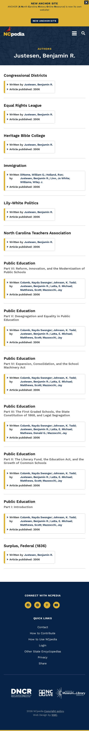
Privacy (42, 657)
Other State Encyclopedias (42, 651)
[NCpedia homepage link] (14, 31)
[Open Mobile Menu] (74, 33)
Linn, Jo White (60, 178)
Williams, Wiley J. (31, 182)
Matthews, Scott (31, 289)
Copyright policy (54, 711)
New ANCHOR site (44, 21)
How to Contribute (42, 633)
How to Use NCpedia (42, 639)
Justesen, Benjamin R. (38, 84)
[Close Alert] (86, 2)
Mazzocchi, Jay (52, 289)
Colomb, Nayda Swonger (36, 282)
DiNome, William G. (33, 174)
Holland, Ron (54, 174)
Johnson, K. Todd (64, 282)
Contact (42, 627)
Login (42, 645)
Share (43, 663)
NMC (54, 715)
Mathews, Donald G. (33, 432)
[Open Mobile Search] (82, 33)
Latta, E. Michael (61, 286)
